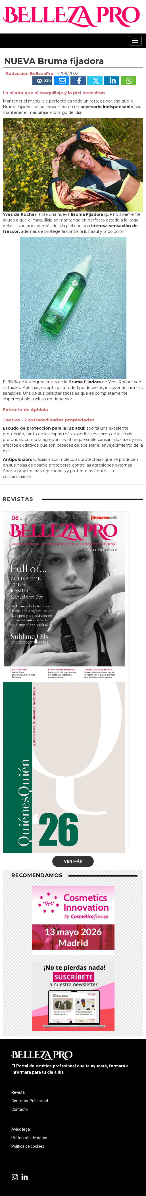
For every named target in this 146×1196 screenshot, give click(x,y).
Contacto (19, 1109)
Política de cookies (27, 1146)
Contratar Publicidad (29, 1101)
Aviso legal (21, 1129)
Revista (18, 1092)
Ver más (73, 861)
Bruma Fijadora (85, 381)
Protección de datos (29, 1138)
